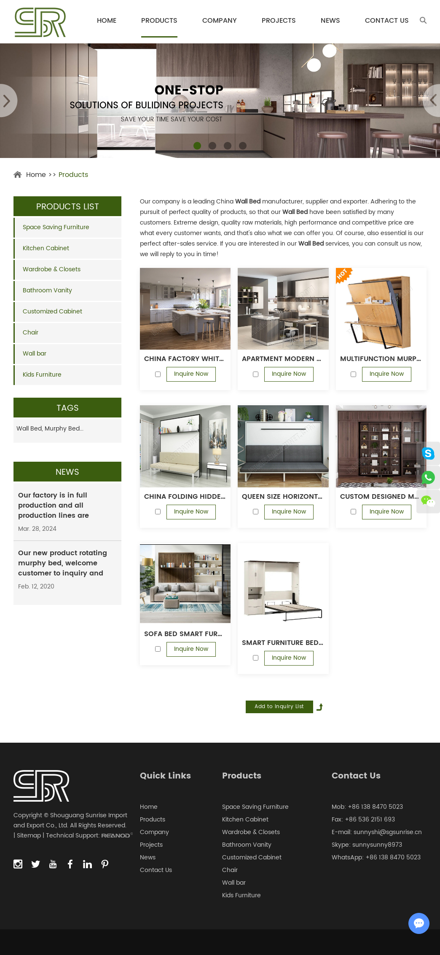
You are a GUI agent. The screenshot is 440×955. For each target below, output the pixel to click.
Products (159, 21)
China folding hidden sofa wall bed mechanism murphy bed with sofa (185, 497)
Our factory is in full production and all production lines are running (53, 510)
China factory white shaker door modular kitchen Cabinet (185, 359)
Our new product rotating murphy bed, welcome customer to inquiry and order (62, 568)
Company (219, 21)
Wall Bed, (30, 428)
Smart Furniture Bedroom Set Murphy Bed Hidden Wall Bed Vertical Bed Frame (283, 643)
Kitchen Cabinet (46, 248)
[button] (197, 146)
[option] (220, 100)
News (330, 21)
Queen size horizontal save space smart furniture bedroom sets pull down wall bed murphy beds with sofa (283, 497)
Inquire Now (191, 374)
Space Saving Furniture (56, 227)
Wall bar (34, 353)
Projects (279, 21)
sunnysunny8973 (377, 845)
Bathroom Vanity (47, 290)
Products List (67, 207)
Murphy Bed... (64, 428)
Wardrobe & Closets (51, 269)
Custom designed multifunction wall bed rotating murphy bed (381, 497)
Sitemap (29, 835)
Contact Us (387, 21)
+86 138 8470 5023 (393, 857)
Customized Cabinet (52, 311)
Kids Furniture (42, 375)
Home (106, 21)
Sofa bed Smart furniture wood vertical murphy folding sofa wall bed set (185, 634)
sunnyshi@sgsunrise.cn (388, 832)
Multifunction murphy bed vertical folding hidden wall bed (381, 359)
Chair (30, 332)
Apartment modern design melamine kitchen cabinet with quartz (283, 359)
